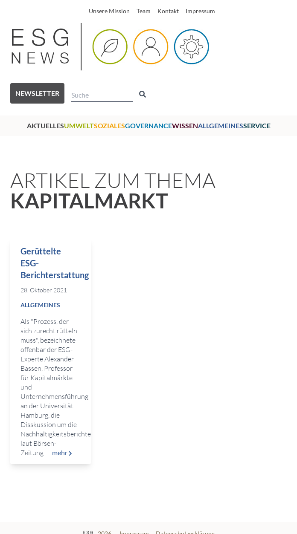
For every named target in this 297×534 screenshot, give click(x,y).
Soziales (109, 125)
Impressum (200, 10)
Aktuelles (45, 125)
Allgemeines (220, 125)
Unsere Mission (109, 10)
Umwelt (79, 125)
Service (257, 125)
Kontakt (168, 10)
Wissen (185, 125)
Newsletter (37, 93)
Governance (148, 125)
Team (144, 10)
